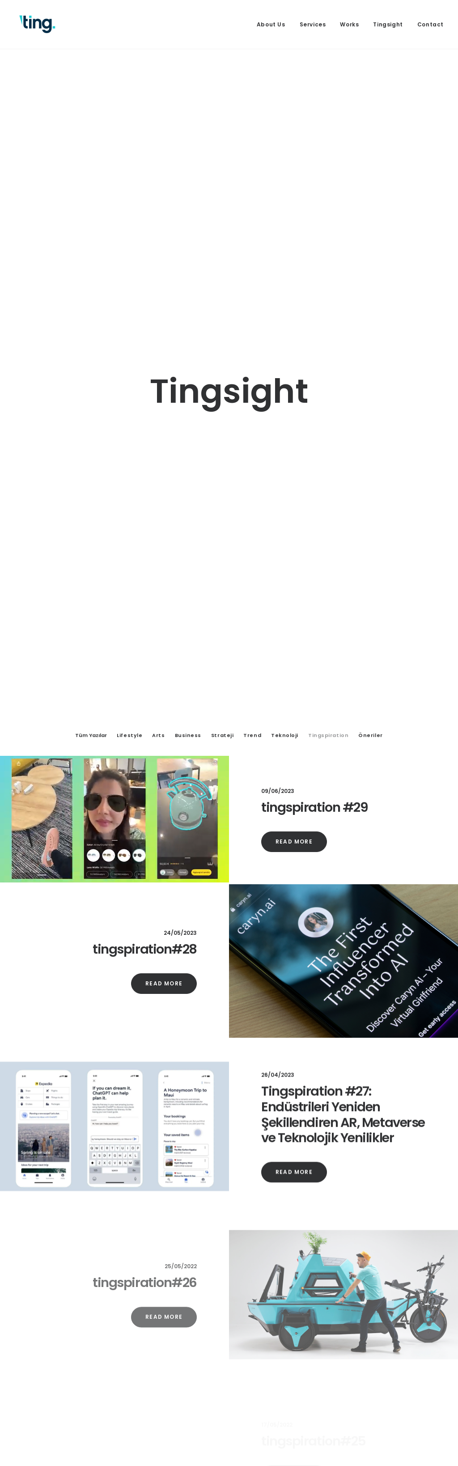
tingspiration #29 (314, 751)
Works (349, 24)
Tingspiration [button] (328, 679)
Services (313, 24)
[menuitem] (274, 24)
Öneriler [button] (370, 679)
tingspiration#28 (145, 893)
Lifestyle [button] (129, 679)
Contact (430, 24)
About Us (271, 24)
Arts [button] (158, 679)
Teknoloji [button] (284, 679)
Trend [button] (252, 679)
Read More (294, 785)
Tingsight (388, 24)
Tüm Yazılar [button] (91, 679)
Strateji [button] (222, 679)
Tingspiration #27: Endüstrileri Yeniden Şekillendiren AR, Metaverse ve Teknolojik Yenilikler (343, 1079)
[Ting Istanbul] (37, 24)
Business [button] (188, 679)
